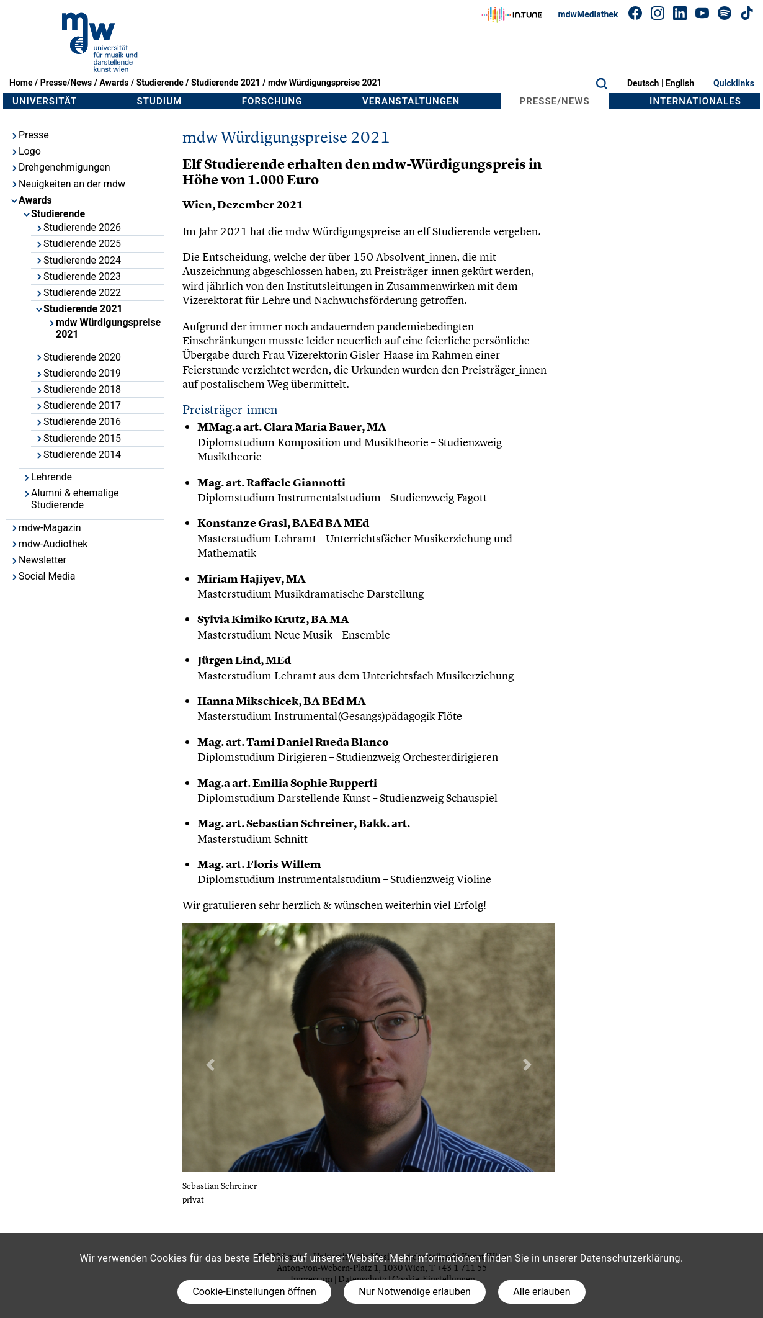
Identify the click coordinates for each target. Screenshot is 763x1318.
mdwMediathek (588, 14)
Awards (113, 82)
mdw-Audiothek (48, 544)
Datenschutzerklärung (630, 1258)
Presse (29, 135)
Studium (159, 101)
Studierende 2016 (78, 422)
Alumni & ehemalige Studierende (70, 499)
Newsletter (38, 560)
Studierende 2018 (78, 389)
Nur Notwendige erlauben (415, 1292)
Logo (25, 151)
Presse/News (66, 82)
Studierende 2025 (78, 243)
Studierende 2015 (78, 438)
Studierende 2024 (78, 260)
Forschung (272, 101)
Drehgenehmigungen (60, 167)
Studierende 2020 (78, 357)
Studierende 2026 (78, 227)
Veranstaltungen (411, 101)
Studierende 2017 (78, 405)
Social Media (43, 576)
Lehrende (47, 477)
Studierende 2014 (78, 454)
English (680, 83)
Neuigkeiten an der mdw (67, 184)
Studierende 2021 (226, 82)
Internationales (695, 101)
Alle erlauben (541, 1292)
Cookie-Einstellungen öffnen (254, 1292)
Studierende (160, 82)
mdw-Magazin (45, 528)
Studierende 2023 (78, 276)
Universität (44, 101)
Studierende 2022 (78, 292)
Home (20, 82)
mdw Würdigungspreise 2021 (325, 82)
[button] (210, 1064)
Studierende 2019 (78, 373)
